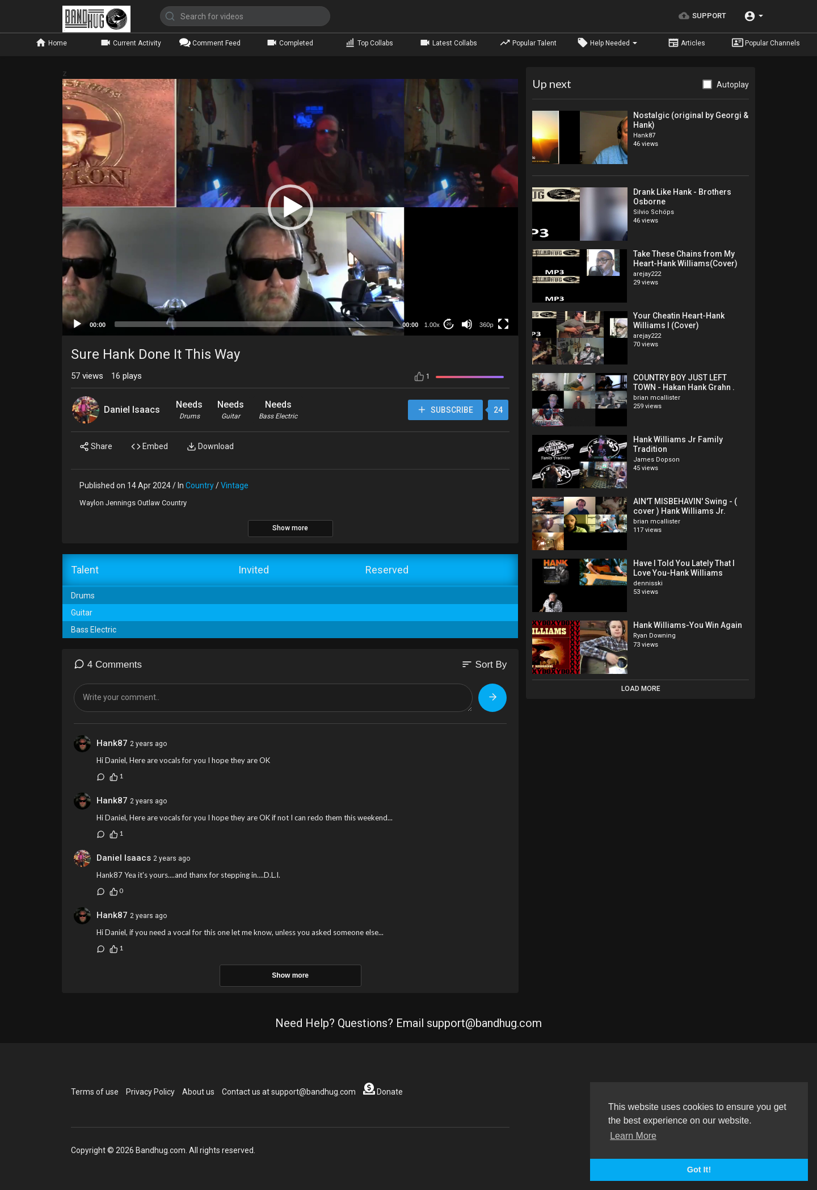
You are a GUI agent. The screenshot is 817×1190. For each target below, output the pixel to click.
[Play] (77, 324)
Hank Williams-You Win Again (687, 625)
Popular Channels (766, 42)
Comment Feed (210, 42)
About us (198, 1091)
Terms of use (95, 1091)
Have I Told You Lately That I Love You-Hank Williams (684, 568)
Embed (149, 446)
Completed (289, 42)
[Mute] (467, 324)
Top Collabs (368, 42)
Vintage (235, 485)
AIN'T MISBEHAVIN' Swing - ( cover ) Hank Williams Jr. (685, 506)
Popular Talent (528, 42)
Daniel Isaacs (132, 409)
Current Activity (130, 42)
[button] (753, 16)
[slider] (254, 324)
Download (210, 446)
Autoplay (733, 84)
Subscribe (444, 410)
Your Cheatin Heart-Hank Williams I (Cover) (679, 320)
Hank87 (112, 743)
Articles (686, 42)
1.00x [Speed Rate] (432, 324)
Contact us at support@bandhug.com (289, 1091)
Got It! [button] (699, 1169)
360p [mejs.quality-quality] (486, 324)
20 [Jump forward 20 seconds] (449, 323)
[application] (290, 207)
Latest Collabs (448, 42)
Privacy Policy (150, 1091)
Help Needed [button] (607, 42)
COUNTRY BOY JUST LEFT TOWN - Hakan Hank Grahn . (684, 382)
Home (51, 42)
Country (200, 485)
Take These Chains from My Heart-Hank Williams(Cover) (685, 258)
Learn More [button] (633, 1136)
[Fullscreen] (503, 324)
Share (95, 446)
